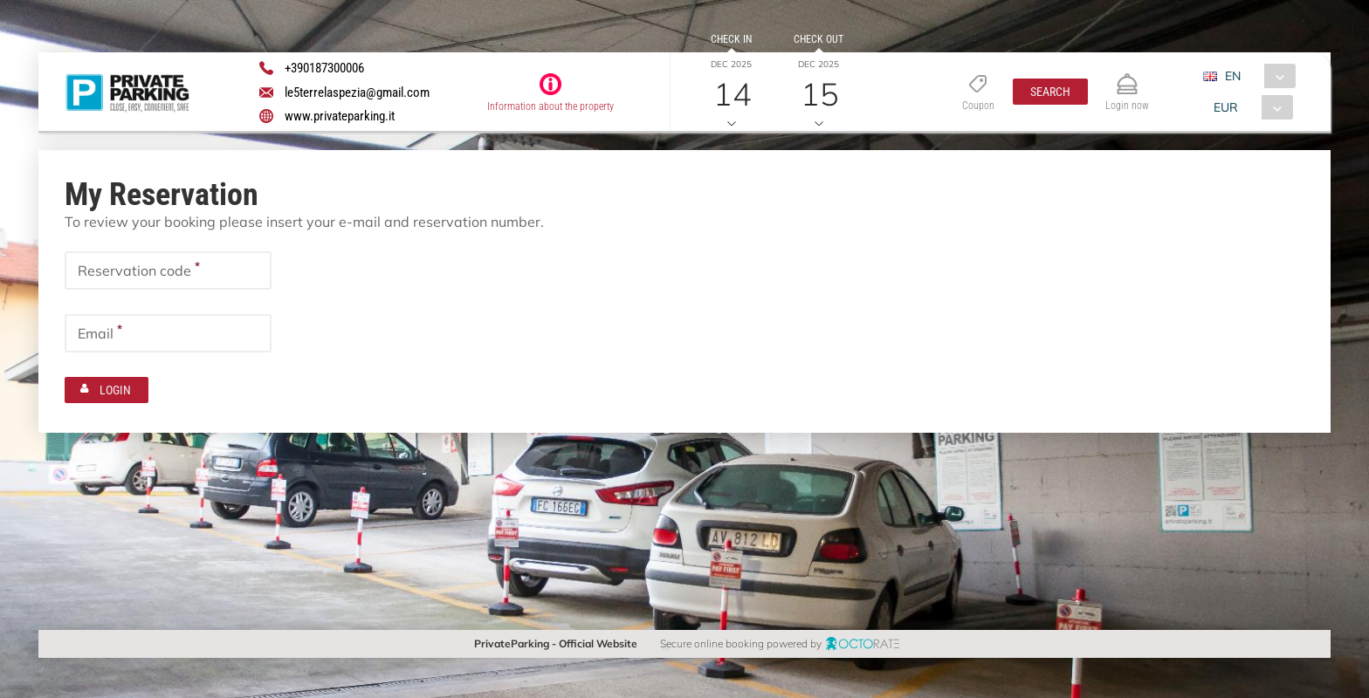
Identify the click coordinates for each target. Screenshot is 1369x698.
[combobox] (1256, 76)
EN (1233, 76)
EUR (1226, 107)
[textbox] (168, 270)
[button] (1050, 92)
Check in (731, 39)
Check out (818, 39)
